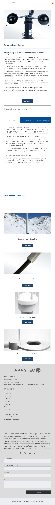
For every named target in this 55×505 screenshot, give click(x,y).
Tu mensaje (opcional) (12, 480)
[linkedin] (34, 453)
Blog (5, 406)
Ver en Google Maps (11, 414)
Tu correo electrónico (11, 465)
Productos (7, 396)
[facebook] (20, 453)
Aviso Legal (8, 417)
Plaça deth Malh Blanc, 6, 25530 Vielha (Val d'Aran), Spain (24, 385)
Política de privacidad (11, 420)
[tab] (11, 120)
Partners (7, 404)
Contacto (7, 409)
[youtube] (30, 453)
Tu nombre (8, 458)
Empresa (7, 401)
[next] (48, 24)
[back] (6, 24)
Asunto (6, 473)
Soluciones (8, 393)
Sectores (7, 399)
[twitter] (25, 453)
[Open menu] (14, 3)
